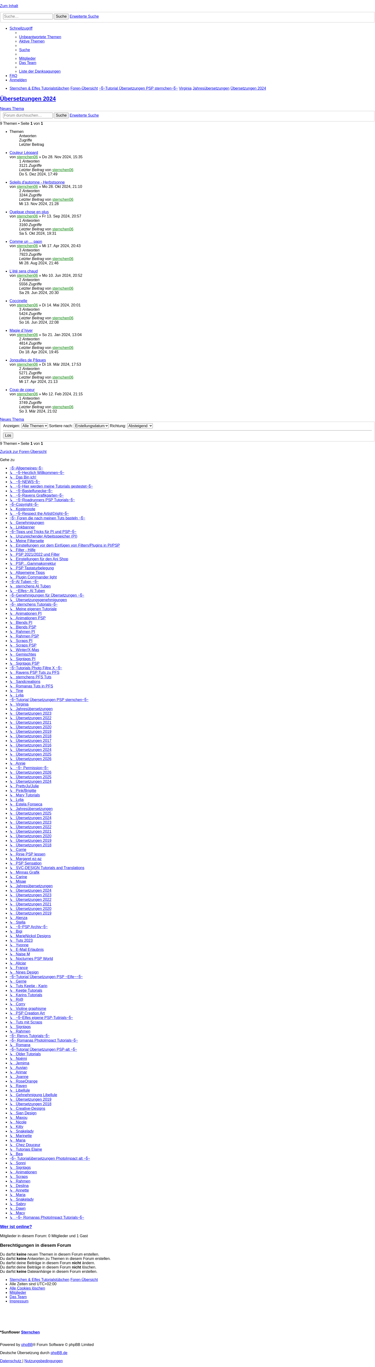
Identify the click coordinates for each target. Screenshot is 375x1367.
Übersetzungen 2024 (28, 98)
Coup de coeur (22, 390)
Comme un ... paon (26, 242)
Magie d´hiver (21, 330)
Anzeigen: (25, 426)
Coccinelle (18, 301)
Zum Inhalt (9, 6)
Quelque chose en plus (29, 212)
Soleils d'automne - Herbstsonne (37, 182)
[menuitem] (40, 37)
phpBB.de (59, 1353)
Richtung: (131, 426)
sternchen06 (27, 157)
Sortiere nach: (79, 426)
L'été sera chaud (24, 271)
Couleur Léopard (24, 153)
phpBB (27, 1345)
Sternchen (30, 1332)
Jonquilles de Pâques (28, 360)
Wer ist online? (16, 1226)
